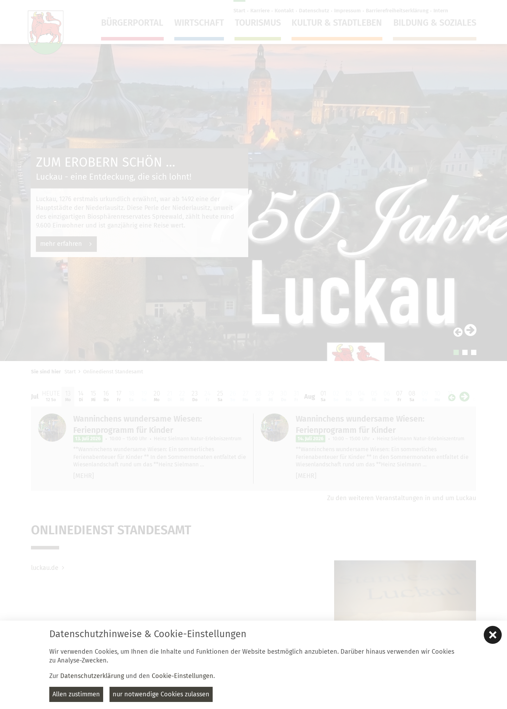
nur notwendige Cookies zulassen (161, 694)
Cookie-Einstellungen (182, 676)
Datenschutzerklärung (92, 676)
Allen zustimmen (76, 694)
